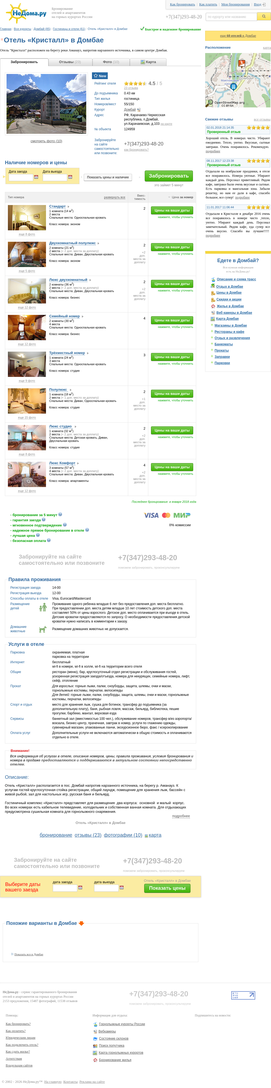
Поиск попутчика (111, 1045)
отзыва (131, 87)
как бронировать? (136, 149)
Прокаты (222, 350)
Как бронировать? (18, 1024)
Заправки (222, 357)
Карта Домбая (227, 319)
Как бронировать (182, 4)
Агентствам (14, 1059)
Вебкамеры (107, 1031)
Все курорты (22, 28)
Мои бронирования (235, 4)
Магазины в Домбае (231, 325)
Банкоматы (224, 344)
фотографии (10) (123, 835)
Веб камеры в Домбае (234, 313)
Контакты (70, 1082)
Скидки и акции (228, 299)
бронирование (56, 835)
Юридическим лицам (20, 1038)
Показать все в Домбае (28, 954)
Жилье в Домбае (230, 306)
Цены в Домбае (228, 293)
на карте (166, 123)
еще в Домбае (238, 36)
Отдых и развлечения (232, 338)
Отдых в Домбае (229, 287)
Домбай (130, 109)
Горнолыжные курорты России (122, 1024)
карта (155, 835)
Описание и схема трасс (236, 279)
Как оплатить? (16, 1031)
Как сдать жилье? (18, 1051)
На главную (53, 1082)
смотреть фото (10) (46, 141)
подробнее (181, 816)
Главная (5, 28)
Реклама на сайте (92, 1082)
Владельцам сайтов (19, 1065)
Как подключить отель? (22, 1045)
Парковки (222, 363)
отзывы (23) (88, 835)
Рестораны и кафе (229, 332)
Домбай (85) (42, 28)
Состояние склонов (113, 1038)
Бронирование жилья (115, 1060)
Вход (257, 4)
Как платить (208, 4)
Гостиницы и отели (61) (69, 28)
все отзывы (262, 119)
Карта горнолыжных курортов (121, 1053)
